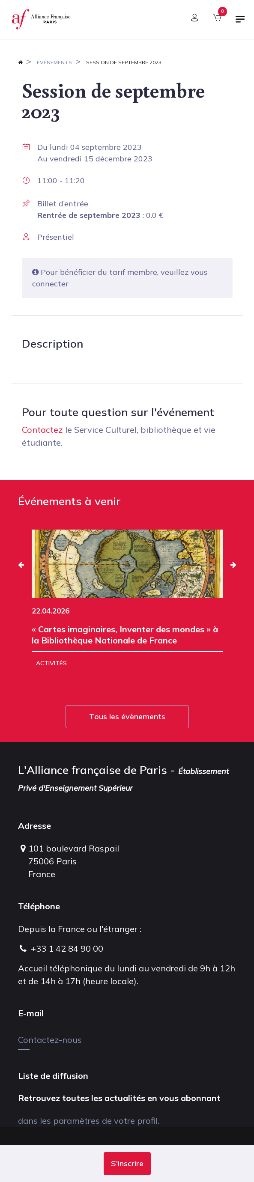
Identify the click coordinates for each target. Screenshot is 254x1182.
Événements (54, 62)
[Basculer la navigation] (240, 22)
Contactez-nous (50, 1039)
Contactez (42, 429)
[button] (127, 1163)
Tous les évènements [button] (127, 716)
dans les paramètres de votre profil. (88, 1120)
